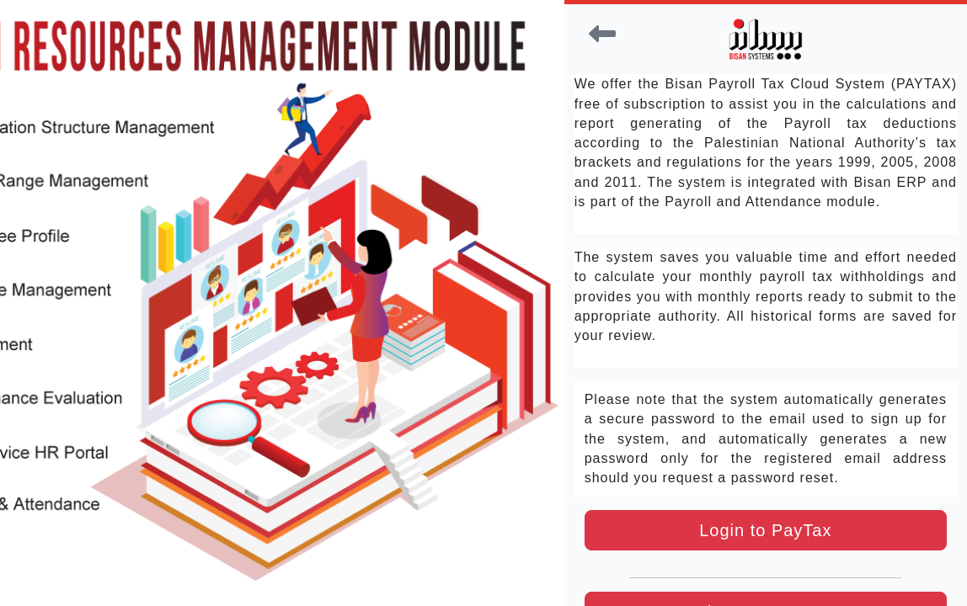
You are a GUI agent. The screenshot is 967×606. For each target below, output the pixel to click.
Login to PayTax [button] (765, 530)
